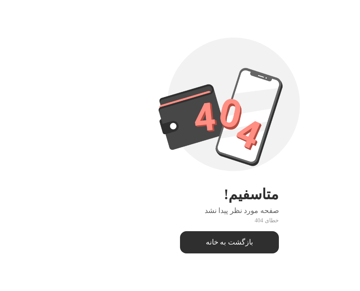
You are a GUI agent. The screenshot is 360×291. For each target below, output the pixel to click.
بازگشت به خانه (180, 242)
